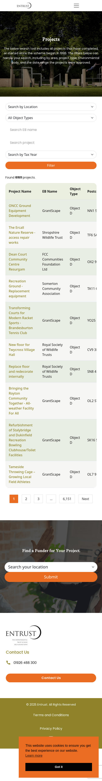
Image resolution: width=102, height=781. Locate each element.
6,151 (69, 499)
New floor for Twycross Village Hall (22, 349)
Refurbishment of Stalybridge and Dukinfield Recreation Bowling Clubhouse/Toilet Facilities (22, 440)
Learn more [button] (33, 755)
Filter (51, 165)
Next (85, 499)
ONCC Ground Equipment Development (20, 210)
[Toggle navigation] (76, 6)
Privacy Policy (51, 728)
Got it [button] (59, 767)
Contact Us (51, 677)
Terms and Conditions (51, 715)
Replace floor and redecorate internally (21, 371)
